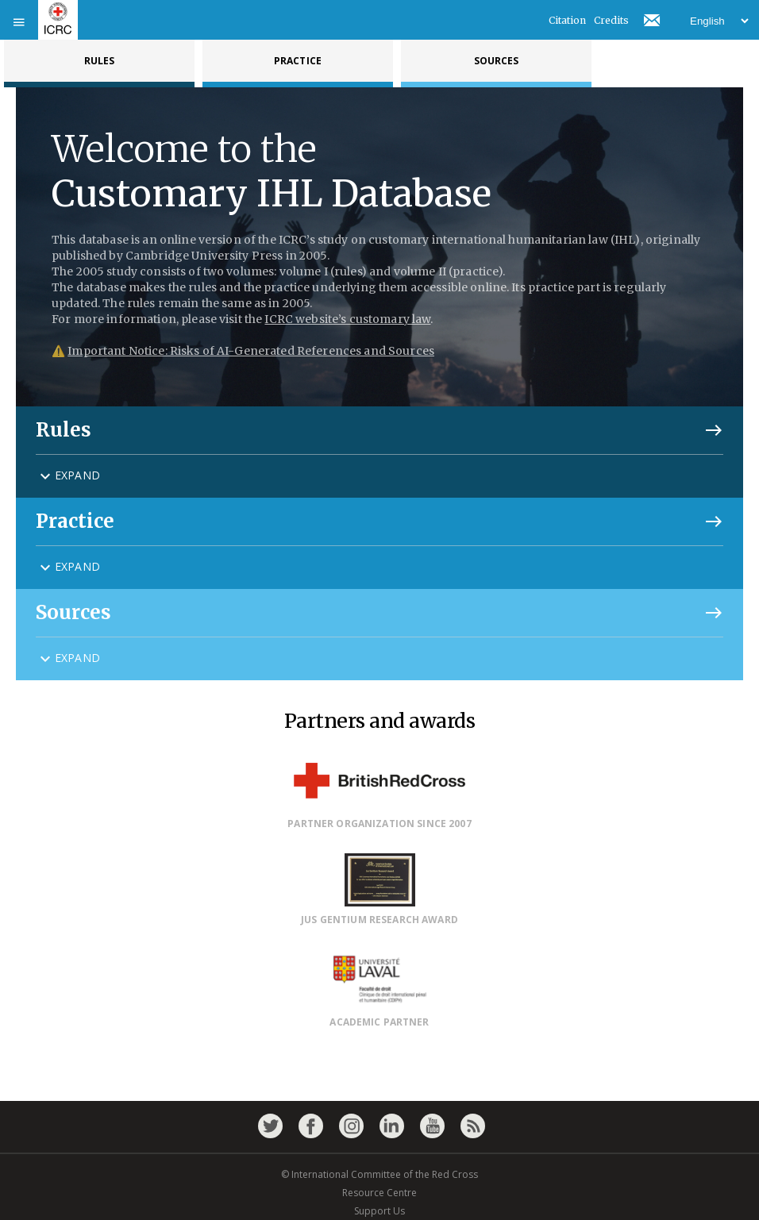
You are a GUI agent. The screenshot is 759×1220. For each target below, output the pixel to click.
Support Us (379, 1211)
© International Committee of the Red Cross (379, 1174)
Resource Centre (379, 1192)
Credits (611, 20)
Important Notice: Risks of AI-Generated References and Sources (250, 351)
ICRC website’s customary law (347, 319)
